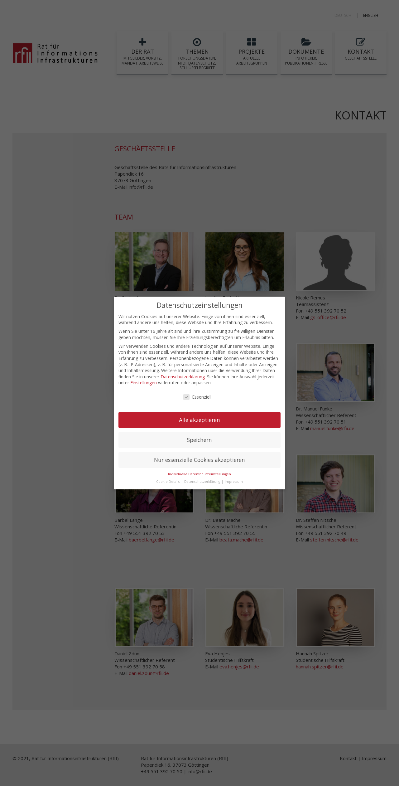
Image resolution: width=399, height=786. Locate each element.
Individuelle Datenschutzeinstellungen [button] (199, 474)
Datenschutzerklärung (183, 377)
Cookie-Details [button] (168, 481)
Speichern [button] (199, 440)
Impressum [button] (234, 481)
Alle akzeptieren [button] (199, 420)
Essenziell (197, 397)
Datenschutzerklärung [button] (202, 481)
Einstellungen (143, 383)
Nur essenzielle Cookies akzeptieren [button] (199, 459)
